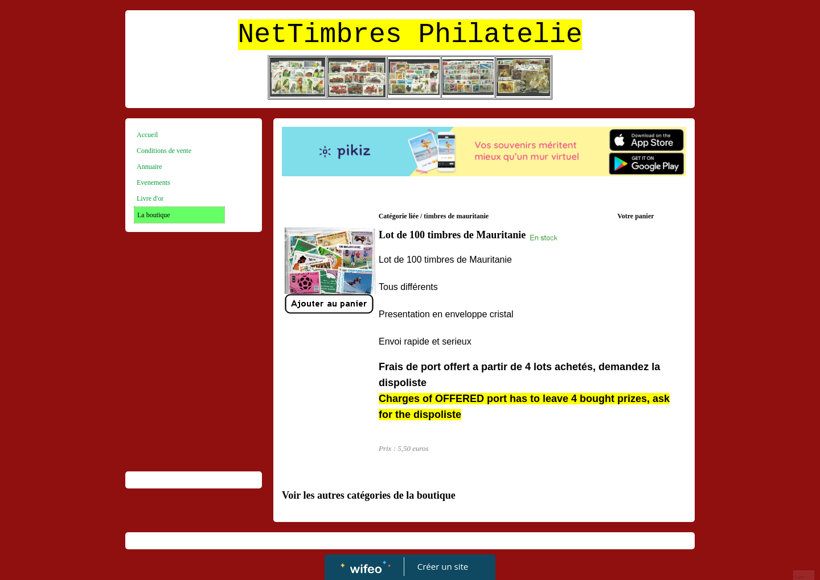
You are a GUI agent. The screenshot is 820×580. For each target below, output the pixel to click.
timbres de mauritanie (456, 216)
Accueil (147, 135)
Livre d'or (150, 198)
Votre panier (635, 216)
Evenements (153, 183)
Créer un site (442, 566)
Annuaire (149, 167)
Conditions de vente (164, 151)
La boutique (153, 215)
